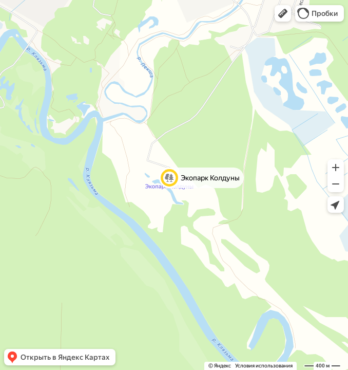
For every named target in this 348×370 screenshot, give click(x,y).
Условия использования (264, 365)
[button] (283, 13)
